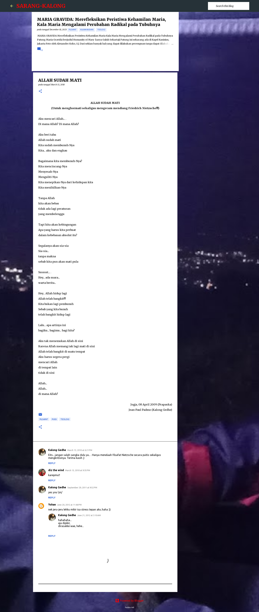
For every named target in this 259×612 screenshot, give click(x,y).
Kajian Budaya (86, 30)
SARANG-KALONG (40, 6)
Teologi (101, 30)
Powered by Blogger (129, 600)
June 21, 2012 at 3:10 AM (89, 515)
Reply (52, 463)
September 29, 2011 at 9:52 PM (82, 487)
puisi (54, 419)
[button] (40, 91)
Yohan (52, 504)
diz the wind (56, 470)
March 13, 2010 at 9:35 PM (77, 470)
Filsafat (72, 30)
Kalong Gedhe (57, 449)
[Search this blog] (232, 6)
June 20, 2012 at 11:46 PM (69, 505)
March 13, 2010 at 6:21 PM (79, 450)
